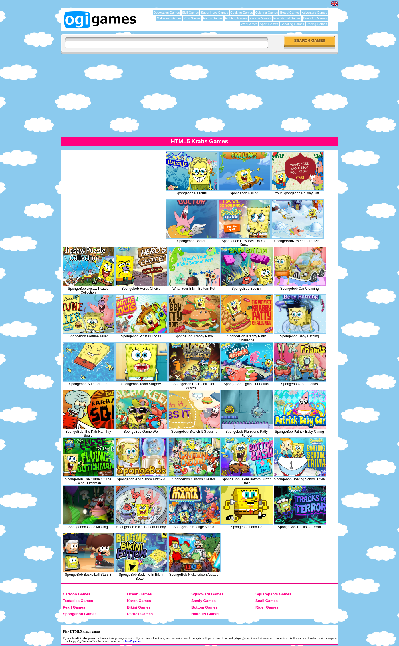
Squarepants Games (273, 594)
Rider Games (266, 607)
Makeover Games (169, 18)
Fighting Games (236, 18)
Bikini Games (138, 607)
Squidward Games (207, 594)
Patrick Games (140, 614)
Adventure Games (314, 12)
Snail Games (266, 601)
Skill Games (190, 12)
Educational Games (287, 18)
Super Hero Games (214, 12)
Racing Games (316, 24)
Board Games (289, 12)
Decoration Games (167, 12)
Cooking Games (241, 12)
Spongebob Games (79, 614)
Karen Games (139, 601)
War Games (249, 24)
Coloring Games (266, 12)
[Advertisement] (111, 192)
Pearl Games (74, 607)
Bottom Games (204, 607)
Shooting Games (292, 24)
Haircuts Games (205, 614)
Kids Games (192, 18)
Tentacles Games (78, 601)
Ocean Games (139, 594)
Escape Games (260, 18)
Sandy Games (203, 601)
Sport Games (269, 24)
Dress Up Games (315, 18)
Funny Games (213, 18)
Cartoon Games (76, 594)
